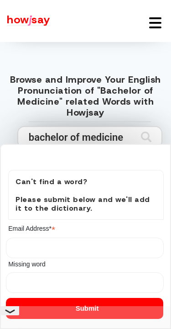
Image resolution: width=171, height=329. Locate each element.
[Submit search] (146, 137)
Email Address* (31, 228)
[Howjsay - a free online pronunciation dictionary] (25, 21)
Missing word (27, 264)
